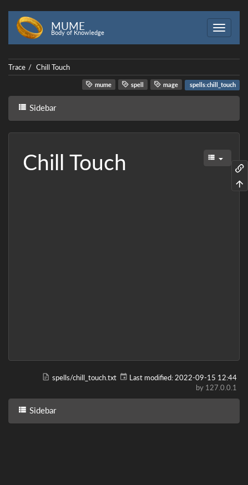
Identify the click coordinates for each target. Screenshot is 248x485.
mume (98, 84)
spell (133, 84)
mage (166, 84)
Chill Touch (53, 67)
